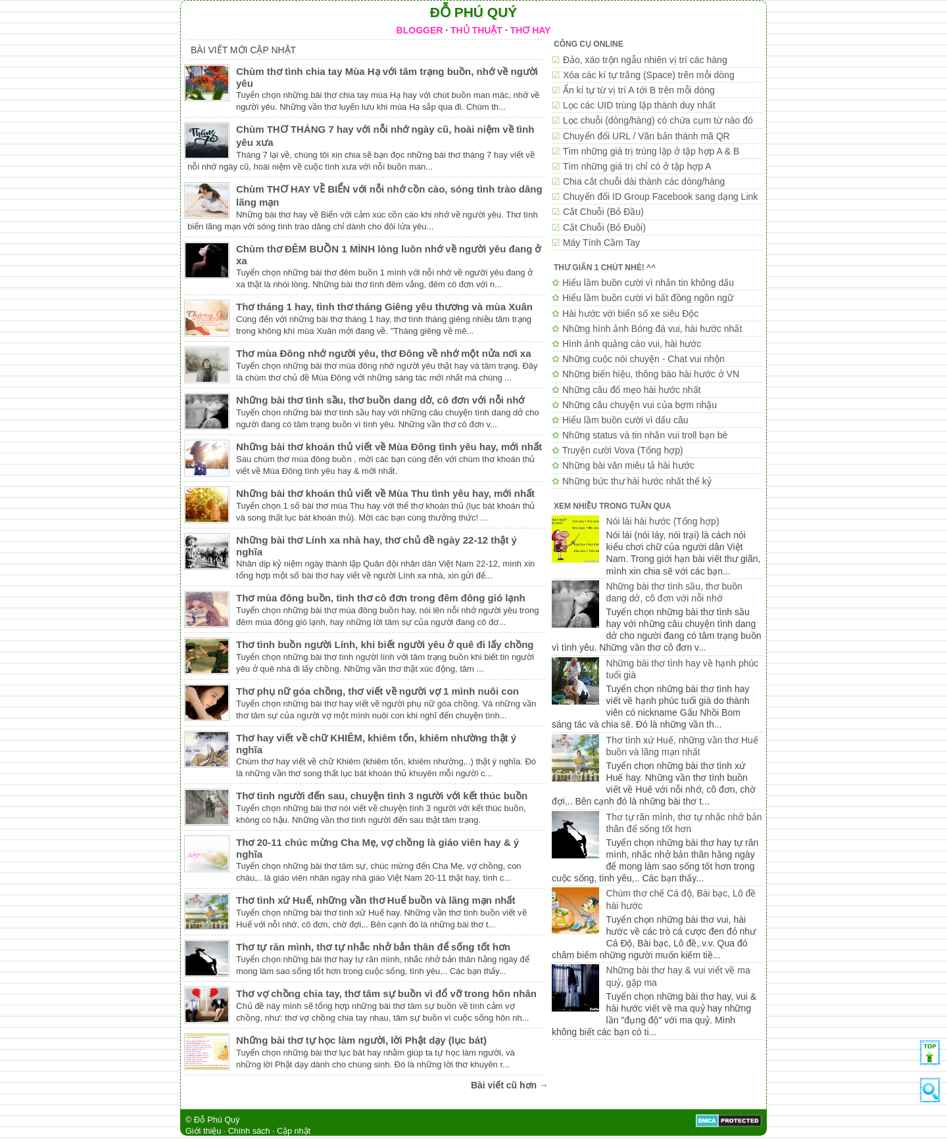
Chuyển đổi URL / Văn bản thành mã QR (646, 136)
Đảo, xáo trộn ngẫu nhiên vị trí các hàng (645, 60)
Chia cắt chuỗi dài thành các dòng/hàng (644, 181)
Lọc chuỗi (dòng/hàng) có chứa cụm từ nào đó (658, 120)
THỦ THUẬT (476, 30)
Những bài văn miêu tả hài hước (628, 465)
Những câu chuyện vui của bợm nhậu (639, 405)
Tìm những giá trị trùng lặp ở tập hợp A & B (651, 151)
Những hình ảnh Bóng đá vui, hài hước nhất (652, 328)
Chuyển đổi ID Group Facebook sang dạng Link (660, 196)
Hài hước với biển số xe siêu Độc (630, 313)
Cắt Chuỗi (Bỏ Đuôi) (604, 227)
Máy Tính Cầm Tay (601, 242)
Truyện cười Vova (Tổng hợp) (622, 450)
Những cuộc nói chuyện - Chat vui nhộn (643, 359)
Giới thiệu (203, 1131)
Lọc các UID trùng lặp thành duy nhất (639, 105)
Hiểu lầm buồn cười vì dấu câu (625, 420)
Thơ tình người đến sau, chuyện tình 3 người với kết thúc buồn (381, 795)
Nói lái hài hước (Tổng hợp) (662, 521)
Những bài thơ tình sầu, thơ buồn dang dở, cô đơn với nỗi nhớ (380, 400)
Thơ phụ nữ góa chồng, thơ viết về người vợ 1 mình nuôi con (377, 691)
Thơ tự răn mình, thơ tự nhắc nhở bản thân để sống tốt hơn (373, 946)
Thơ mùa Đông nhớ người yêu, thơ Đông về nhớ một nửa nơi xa (383, 353)
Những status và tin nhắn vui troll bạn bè (644, 435)
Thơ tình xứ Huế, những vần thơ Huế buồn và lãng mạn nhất (375, 900)
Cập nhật (293, 1131)
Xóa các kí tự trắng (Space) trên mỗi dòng (649, 75)
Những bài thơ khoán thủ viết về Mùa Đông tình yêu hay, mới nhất (389, 446)
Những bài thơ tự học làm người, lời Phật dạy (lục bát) (361, 1040)
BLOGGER (420, 30)
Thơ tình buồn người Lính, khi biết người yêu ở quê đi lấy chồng (384, 644)
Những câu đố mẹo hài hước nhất (631, 389)
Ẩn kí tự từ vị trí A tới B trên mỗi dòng (639, 90)
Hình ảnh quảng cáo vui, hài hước (631, 343)
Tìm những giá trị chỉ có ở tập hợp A (637, 166)
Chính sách (249, 1131)
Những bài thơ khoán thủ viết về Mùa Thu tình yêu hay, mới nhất (385, 493)
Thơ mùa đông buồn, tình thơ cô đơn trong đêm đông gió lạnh (380, 597)
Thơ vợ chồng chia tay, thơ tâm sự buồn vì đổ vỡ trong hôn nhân (386, 993)
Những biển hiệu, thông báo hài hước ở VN (650, 374)
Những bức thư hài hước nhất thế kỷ (637, 481)
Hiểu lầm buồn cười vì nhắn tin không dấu (648, 282)
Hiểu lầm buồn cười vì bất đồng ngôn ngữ (647, 297)
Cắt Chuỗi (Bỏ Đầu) (603, 211)
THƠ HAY (530, 30)
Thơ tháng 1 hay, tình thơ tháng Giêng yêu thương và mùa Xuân (384, 306)
